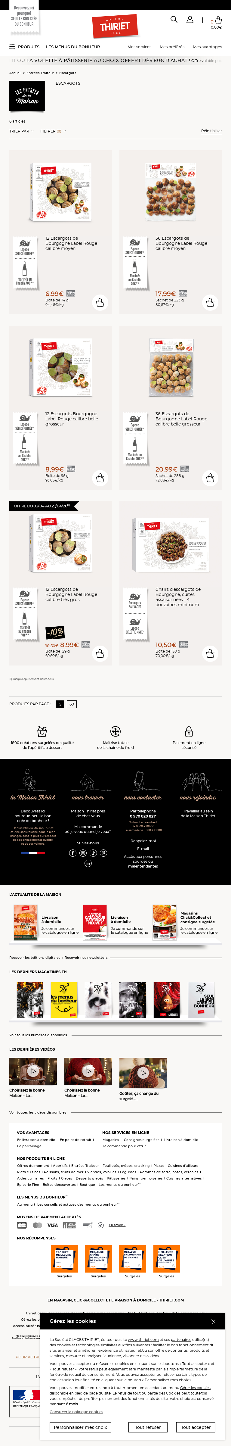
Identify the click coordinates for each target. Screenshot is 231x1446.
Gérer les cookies (195, 1387)
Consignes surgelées (141, 1140)
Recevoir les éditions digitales (34, 957)
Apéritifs (60, 1166)
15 (59, 704)
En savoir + (117, 1225)
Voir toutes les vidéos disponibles (37, 1112)
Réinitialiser (211, 131)
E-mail (143, 848)
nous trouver (88, 797)
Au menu (24, 1204)
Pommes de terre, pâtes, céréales (169, 1172)
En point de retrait (75, 1140)
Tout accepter (196, 1427)
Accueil (15, 73)
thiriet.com (35, 1313)
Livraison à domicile (181, 1140)
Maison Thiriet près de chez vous (88, 813)
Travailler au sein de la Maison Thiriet (198, 813)
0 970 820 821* (143, 816)
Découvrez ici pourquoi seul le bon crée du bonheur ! (32, 816)
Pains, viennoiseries (146, 1178)
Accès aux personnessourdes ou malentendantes (143, 861)
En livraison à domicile (36, 1140)
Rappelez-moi (143, 841)
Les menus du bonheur (73, 46)
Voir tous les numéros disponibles (38, 1035)
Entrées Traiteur (40, 73)
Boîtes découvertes (59, 1185)
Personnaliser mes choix (80, 1427)
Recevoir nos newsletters (86, 957)
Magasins (111, 1140)
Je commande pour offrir (124, 1146)
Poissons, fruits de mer (64, 1172)
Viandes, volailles (101, 1172)
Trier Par (19, 131)
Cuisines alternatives (184, 1178)
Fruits (52, 1178)
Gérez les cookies (36, 1319)
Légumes (128, 1172)
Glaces (66, 1178)
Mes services (139, 46)
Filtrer (50, 131)
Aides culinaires (30, 1178)
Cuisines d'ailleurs (183, 1166)
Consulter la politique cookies (76, 1412)
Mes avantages (207, 46)
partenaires (181, 1339)
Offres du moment (33, 1166)
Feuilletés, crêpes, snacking (126, 1166)
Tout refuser (148, 1427)
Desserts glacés (89, 1178)
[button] (189, 21)
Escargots (67, 73)
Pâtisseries (116, 1178)
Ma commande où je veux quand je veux (88, 829)
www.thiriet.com (143, 1339)
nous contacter (143, 797)
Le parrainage (29, 1146)
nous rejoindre (198, 797)
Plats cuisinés (28, 1172)
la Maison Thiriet (33, 797)
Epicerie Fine (28, 1185)
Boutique (87, 1185)
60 (71, 704)
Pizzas (158, 1166)
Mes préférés (172, 46)
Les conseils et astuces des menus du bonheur (78, 1204)
